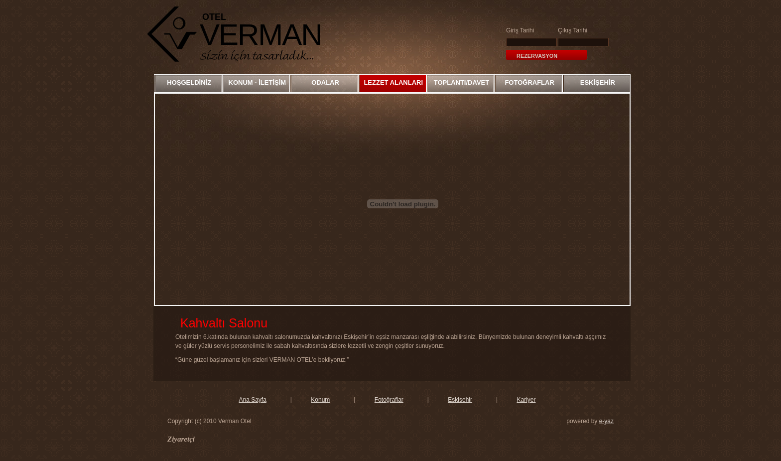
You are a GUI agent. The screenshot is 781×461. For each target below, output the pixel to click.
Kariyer (526, 399)
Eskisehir (460, 399)
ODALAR (325, 82)
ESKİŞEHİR (597, 82)
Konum (320, 399)
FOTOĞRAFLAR (529, 82)
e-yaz (606, 421)
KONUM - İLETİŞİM (257, 82)
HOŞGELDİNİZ (189, 82)
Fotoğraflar (389, 399)
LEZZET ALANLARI (393, 82)
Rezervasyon (537, 56)
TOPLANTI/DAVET (461, 82)
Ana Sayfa (252, 399)
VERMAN (261, 34)
